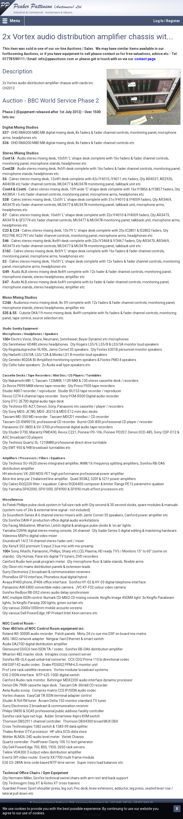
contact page (145, 59)
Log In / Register (166, 21)
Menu (15, 20)
